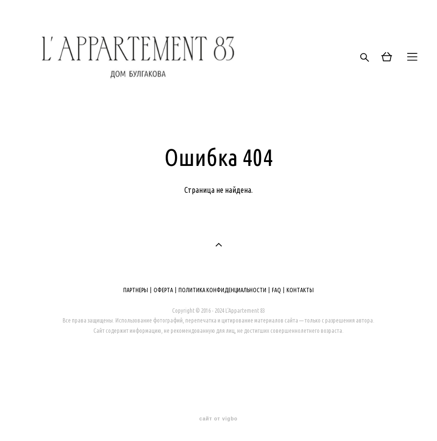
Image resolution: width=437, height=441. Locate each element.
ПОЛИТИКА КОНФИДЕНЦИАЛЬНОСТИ (222, 290)
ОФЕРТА (163, 290)
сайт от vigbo (218, 419)
